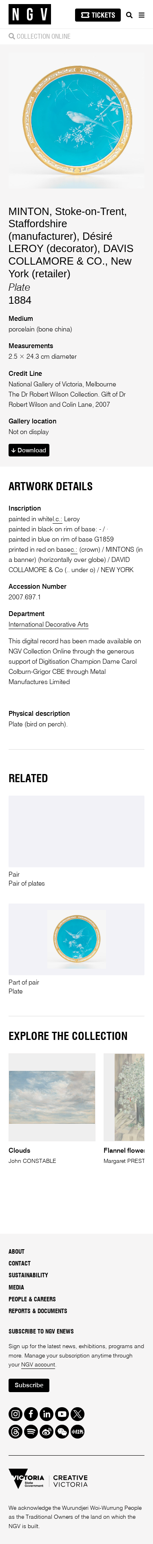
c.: (74, 549)
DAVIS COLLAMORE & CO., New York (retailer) (71, 261)
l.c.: (57, 519)
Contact (20, 1264)
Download (28, 450)
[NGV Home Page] (30, 14)
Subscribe (29, 1385)
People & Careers (32, 1300)
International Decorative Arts (49, 624)
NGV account (38, 1365)
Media (16, 1288)
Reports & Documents (38, 1311)
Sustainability (28, 1276)
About (16, 1252)
